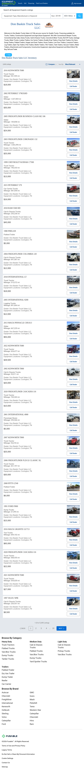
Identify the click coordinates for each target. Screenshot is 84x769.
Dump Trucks (7, 655)
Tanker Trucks (8, 659)
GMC (32, 692)
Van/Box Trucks (9, 652)
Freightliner (7, 699)
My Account (77, 3)
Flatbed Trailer (8, 670)
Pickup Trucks (64, 651)
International (7, 703)
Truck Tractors (8, 645)
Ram (32, 724)
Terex (32, 706)
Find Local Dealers (42, 3)
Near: (53, 16)
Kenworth (6, 706)
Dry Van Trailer (8, 673)
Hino (32, 720)
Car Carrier (6, 684)
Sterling (5, 713)
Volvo (4, 717)
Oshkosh (5, 710)
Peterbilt (33, 703)
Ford (4, 724)
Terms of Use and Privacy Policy (13, 746)
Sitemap (5, 767)
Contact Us (6, 763)
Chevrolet (6, 696)
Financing (31, 3)
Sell (25, 3)
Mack (32, 699)
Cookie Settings (7, 758)
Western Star (35, 710)
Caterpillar (6, 720)
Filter (9, 55)
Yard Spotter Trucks (38, 661)
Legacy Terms (7, 750)
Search (20, 3)
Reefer (4, 680)
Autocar (5, 692)
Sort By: (61, 64)
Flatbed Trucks (8, 648)
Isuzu (32, 696)
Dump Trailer (7, 677)
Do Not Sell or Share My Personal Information (18, 754)
